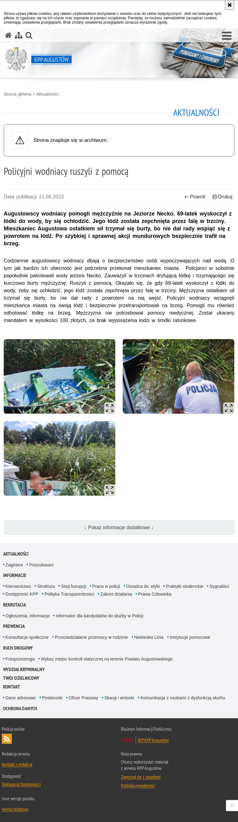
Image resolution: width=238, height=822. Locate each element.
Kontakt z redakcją (17, 764)
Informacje (14, 575)
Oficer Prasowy (83, 697)
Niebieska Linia (149, 637)
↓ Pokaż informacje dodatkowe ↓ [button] (119, 527)
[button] (226, 36)
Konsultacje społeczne (27, 637)
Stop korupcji (73, 586)
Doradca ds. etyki (143, 586)
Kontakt (11, 686)
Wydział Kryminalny (24, 669)
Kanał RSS (7, 739)
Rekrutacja (14, 605)
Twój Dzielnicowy (21, 678)
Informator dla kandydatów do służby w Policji (99, 615)
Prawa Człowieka (154, 594)
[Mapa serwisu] (18, 35)
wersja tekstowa (15, 809)
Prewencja (14, 626)
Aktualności (47, 94)
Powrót (194, 196)
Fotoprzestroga (20, 658)
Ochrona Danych (20, 708)
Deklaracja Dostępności (21, 784)
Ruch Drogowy (18, 648)
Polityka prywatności (138, 785)
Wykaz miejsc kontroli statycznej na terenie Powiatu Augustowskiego (107, 658)
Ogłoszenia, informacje (28, 615)
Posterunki (52, 697)
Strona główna (18, 94)
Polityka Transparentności (69, 594)
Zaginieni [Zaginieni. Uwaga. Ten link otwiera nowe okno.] (14, 564)
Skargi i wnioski (119, 697)
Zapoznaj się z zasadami (141, 777)
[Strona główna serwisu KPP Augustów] (8, 35)
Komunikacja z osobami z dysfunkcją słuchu (182, 697)
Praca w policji (106, 586)
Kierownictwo (18, 586)
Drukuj (222, 196)
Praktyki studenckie (184, 586)
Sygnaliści (219, 586)
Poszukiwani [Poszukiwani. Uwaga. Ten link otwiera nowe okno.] (41, 564)
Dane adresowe (21, 697)
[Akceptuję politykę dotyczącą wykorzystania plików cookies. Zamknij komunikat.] (229, 5)
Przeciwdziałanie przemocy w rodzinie (91, 637)
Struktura (46, 586)
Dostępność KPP (22, 594)
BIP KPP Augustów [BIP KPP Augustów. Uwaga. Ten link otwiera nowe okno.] (153, 740)
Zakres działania (116, 594)
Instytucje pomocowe (190, 637)
